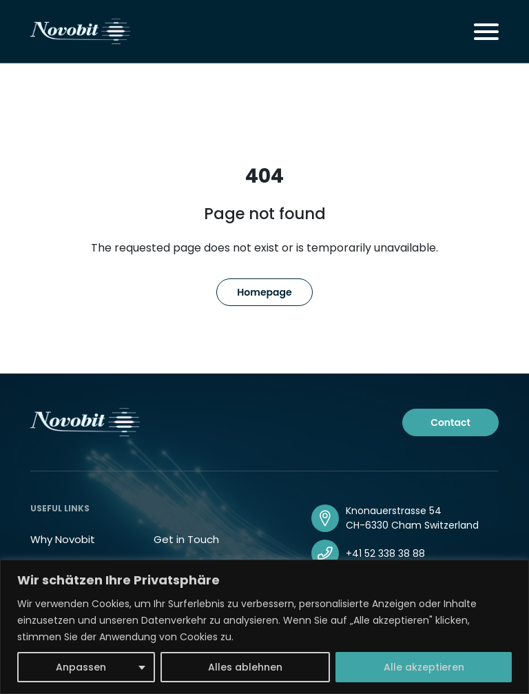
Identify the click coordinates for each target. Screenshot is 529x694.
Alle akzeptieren (424, 667)
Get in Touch (186, 539)
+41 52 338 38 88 (385, 553)
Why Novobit (62, 539)
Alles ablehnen (245, 667)
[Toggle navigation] (486, 31)
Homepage (264, 292)
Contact (450, 422)
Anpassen (81, 667)
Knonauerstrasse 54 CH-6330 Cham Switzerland (412, 518)
